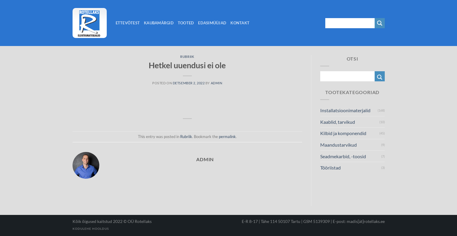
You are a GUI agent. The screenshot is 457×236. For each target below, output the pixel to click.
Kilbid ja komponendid (343, 133)
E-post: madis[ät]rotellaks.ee (359, 221)
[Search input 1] (350, 23)
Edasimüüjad (212, 22)
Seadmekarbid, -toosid (343, 156)
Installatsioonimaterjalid (345, 110)
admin (216, 83)
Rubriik (187, 56)
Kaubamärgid (159, 22)
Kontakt (239, 22)
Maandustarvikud (338, 145)
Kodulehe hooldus (91, 228)
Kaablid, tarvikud (337, 122)
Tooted (186, 22)
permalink (227, 136)
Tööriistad (330, 167)
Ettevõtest (128, 22)
